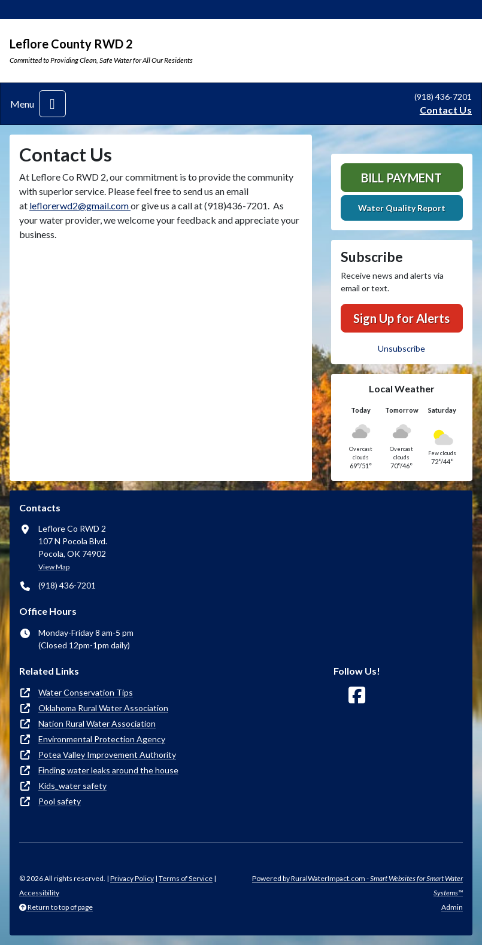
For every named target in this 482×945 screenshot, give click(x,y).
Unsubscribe (401, 348)
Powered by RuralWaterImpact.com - (357, 885)
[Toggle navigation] (52, 103)
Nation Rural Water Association (97, 723)
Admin (452, 907)
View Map (53, 566)
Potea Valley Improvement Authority (107, 754)
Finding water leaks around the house (108, 770)
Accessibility (39, 892)
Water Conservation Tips (85, 692)
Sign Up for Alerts (401, 318)
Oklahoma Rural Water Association (103, 708)
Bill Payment (401, 177)
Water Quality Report (401, 208)
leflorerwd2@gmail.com (80, 205)
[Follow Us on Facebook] (356, 695)
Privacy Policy (132, 878)
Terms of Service (186, 878)
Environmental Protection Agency (101, 739)
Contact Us (446, 109)
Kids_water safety (72, 786)
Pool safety (59, 801)
